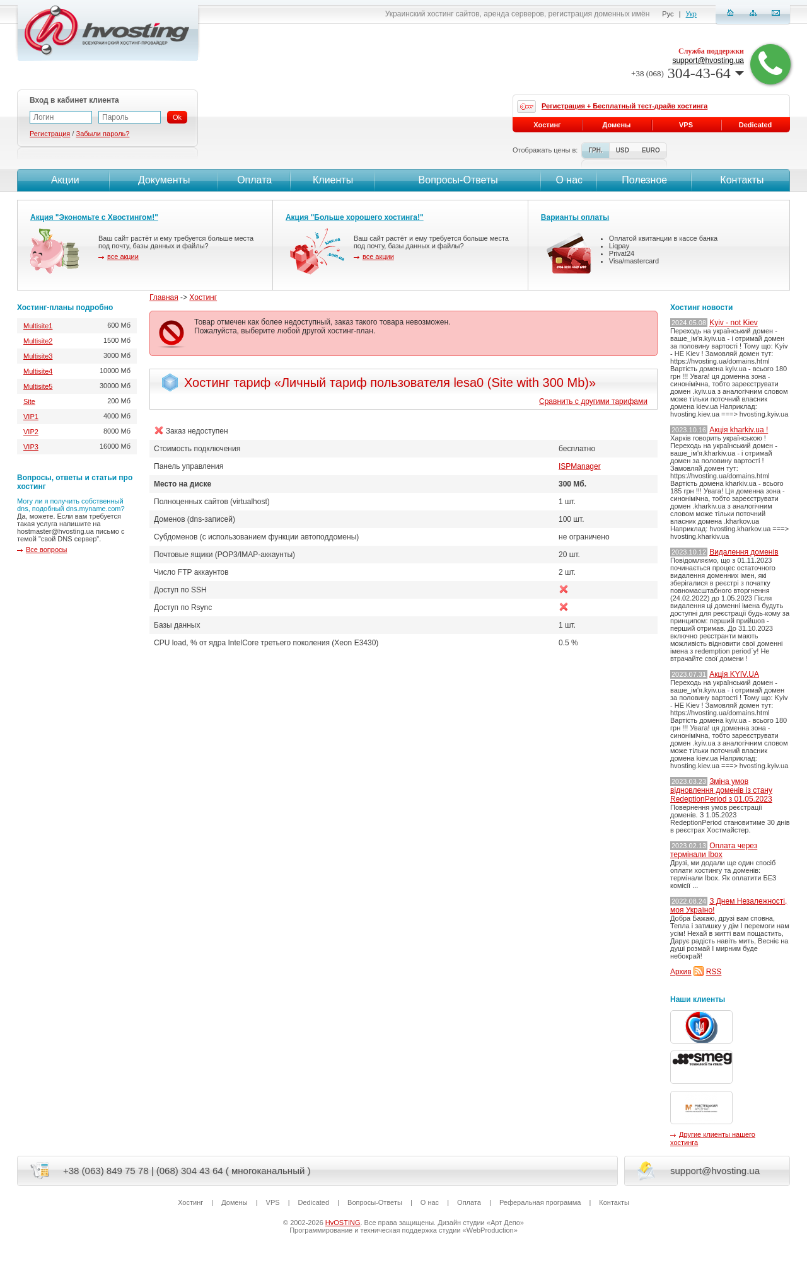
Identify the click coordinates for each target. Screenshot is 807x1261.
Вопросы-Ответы (458, 180)
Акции (63, 180)
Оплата (254, 180)
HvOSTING (343, 1222)
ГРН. (595, 150)
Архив (681, 971)
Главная (163, 297)
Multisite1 (37, 326)
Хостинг (203, 297)
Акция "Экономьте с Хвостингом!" (94, 217)
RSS (714, 971)
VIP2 (30, 431)
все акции (123, 256)
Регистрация (50, 133)
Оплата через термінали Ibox (713, 850)
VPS (686, 125)
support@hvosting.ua (708, 60)
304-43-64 (687, 73)
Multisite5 (37, 386)
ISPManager (580, 466)
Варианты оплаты (575, 217)
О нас (569, 180)
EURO (651, 150)
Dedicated (755, 125)
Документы (164, 180)
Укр (691, 14)
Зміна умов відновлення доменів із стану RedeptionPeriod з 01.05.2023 (721, 790)
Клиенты (333, 180)
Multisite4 (37, 371)
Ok (177, 117)
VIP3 (30, 447)
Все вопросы (46, 549)
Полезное (644, 180)
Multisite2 (37, 341)
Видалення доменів (743, 552)
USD (622, 150)
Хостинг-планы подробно (65, 307)
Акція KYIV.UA (734, 674)
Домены (617, 125)
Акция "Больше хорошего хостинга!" (355, 217)
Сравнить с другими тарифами (593, 401)
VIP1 (30, 416)
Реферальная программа (540, 1202)
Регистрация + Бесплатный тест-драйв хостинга (624, 106)
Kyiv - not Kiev (733, 322)
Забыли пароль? (102, 133)
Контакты (740, 180)
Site (29, 401)
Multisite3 (37, 356)
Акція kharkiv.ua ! (738, 429)
